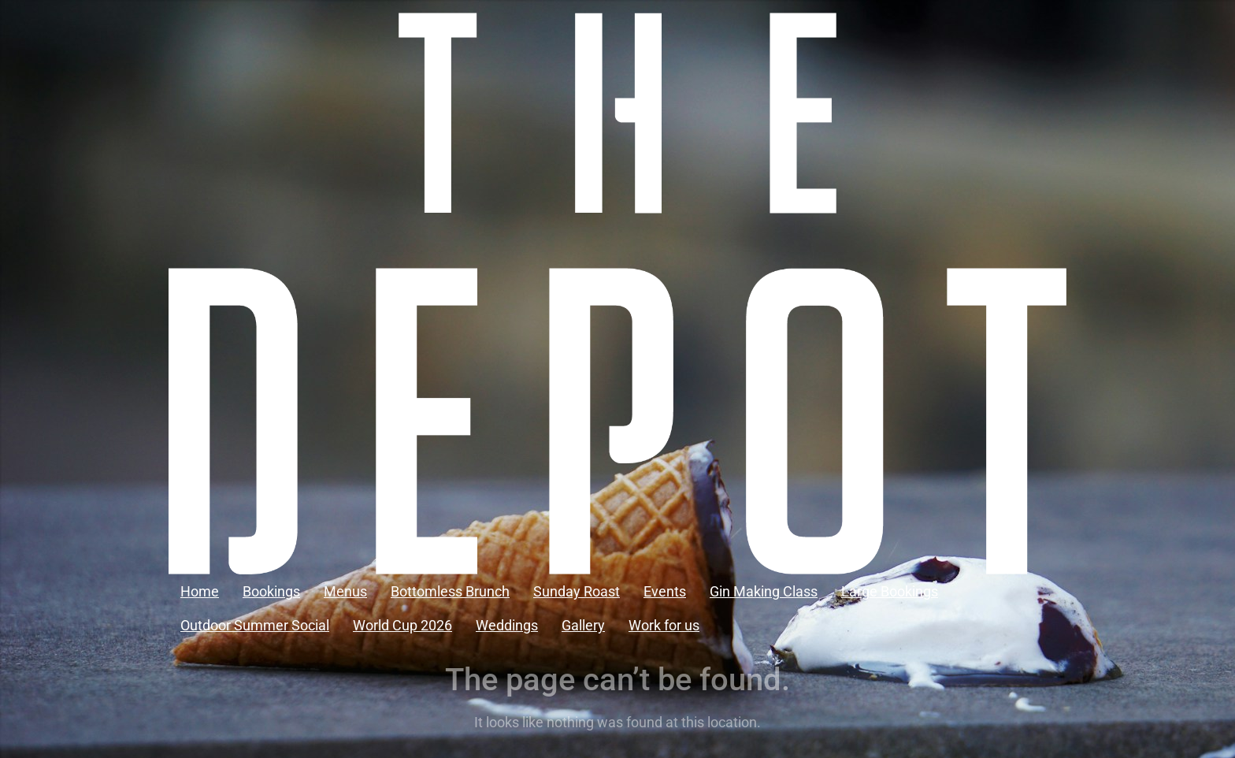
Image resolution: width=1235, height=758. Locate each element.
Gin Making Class (764, 591)
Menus (345, 591)
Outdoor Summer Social (254, 625)
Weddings (507, 625)
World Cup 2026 (402, 625)
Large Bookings (889, 591)
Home (199, 591)
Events (664, 591)
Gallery (583, 625)
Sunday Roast (576, 591)
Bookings (271, 591)
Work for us (664, 625)
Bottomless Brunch (450, 591)
